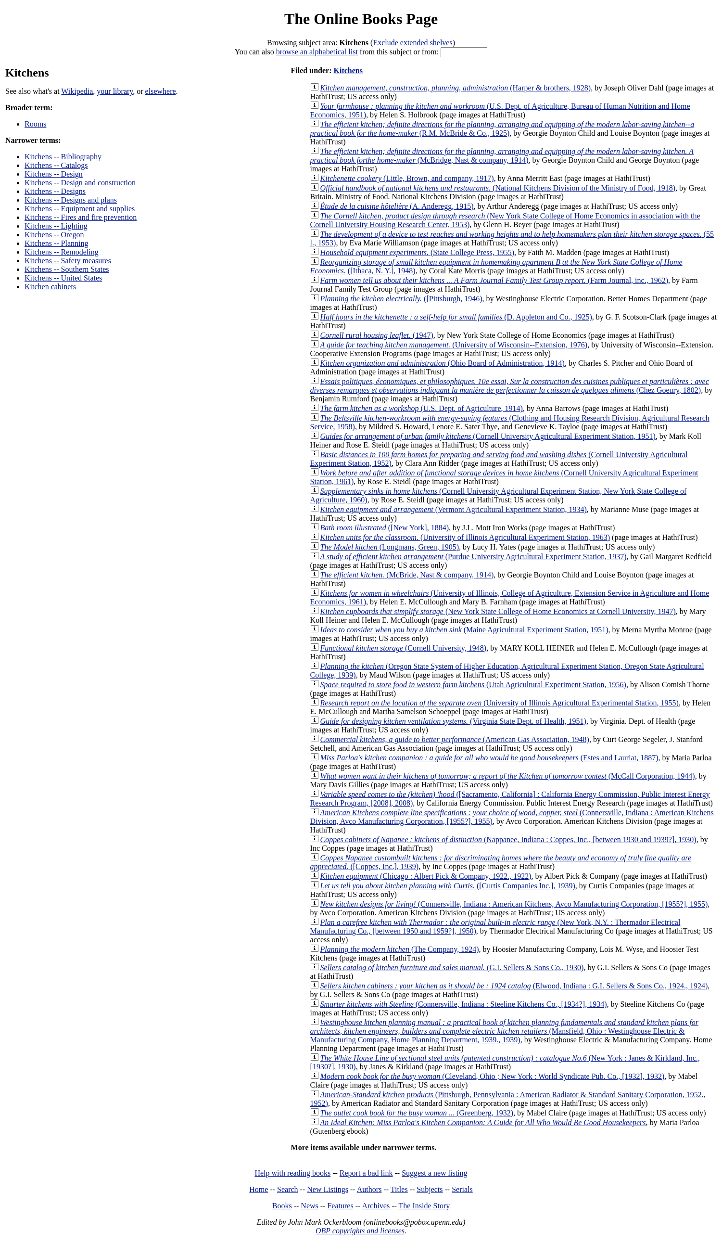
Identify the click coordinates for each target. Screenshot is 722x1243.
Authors (369, 1189)
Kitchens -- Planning (56, 243)
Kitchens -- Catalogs (56, 165)
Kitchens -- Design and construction (80, 183)
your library (115, 91)
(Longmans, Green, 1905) (389, 547)
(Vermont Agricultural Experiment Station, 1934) (453, 509)
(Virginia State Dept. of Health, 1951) (453, 721)
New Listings (327, 1189)
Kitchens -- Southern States (67, 269)
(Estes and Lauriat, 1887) (489, 758)
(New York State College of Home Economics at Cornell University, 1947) (498, 611)
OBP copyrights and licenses (360, 1231)
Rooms (35, 124)
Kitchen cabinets (50, 286)
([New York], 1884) (384, 528)
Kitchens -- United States (63, 278)
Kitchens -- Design (54, 174)
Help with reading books (292, 1173)
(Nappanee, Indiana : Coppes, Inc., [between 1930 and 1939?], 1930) (508, 839)
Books (282, 1206)
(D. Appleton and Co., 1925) (456, 317)
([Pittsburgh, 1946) (401, 299)
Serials (462, 1189)
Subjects (430, 1189)
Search (287, 1189)
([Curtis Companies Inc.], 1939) (447, 886)
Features (340, 1206)
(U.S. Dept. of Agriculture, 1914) (421, 408)
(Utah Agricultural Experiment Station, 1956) (473, 684)
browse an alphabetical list (317, 52)
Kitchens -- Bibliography (63, 157)
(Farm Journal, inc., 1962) (494, 280)
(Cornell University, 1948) (403, 648)
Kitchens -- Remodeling (62, 252)
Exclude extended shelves (412, 42)
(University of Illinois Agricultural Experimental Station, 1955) (499, 703)
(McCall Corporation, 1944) (507, 776)
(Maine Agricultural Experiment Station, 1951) (464, 630)
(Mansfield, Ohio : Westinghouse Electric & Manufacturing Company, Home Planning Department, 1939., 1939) (504, 1031)
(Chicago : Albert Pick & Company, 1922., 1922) (426, 876)
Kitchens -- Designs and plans (71, 200)
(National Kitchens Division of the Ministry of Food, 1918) (497, 188)
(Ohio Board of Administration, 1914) (442, 363)
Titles (399, 1189)
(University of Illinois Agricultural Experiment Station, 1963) (465, 537)
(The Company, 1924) (399, 949)
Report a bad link (366, 1173)
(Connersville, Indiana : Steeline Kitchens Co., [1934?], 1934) (463, 1004)
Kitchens (347, 70)
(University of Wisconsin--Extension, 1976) (454, 345)
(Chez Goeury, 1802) (509, 385)
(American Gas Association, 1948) (454, 739)
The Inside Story (424, 1206)
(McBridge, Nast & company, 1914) (502, 155)
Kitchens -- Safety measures (68, 260)
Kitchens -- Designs (55, 191)
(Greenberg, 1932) (416, 1113)
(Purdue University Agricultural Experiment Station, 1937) (473, 556)
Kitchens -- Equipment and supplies (80, 209)
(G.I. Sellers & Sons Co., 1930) (452, 967)
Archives (376, 1206)
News (309, 1206)
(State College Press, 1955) (417, 252)
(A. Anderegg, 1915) (397, 206)
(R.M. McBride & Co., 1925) (502, 128)
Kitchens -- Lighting (56, 226)
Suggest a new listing (434, 1173)
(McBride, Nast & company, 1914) (407, 575)
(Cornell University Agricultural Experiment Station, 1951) (488, 436)
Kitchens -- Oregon (54, 235)
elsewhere (160, 91)
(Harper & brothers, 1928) (455, 88)
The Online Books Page (361, 18)
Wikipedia (77, 91)
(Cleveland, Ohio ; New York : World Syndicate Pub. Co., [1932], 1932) (492, 1076)
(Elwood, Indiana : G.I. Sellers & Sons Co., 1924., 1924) (514, 986)
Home (258, 1189)
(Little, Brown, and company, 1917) (407, 178)
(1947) (376, 335)
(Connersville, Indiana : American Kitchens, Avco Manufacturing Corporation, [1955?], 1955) (514, 904)
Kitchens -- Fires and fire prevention (81, 217)
